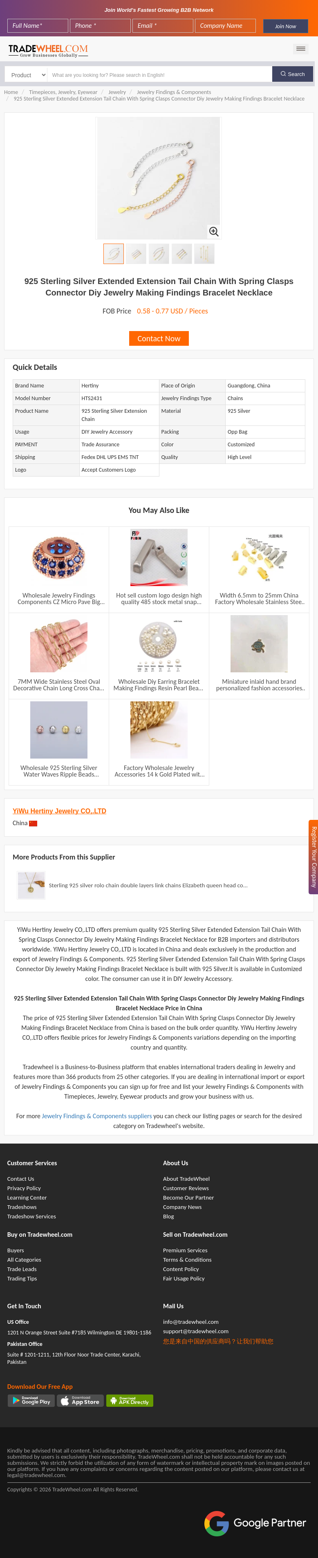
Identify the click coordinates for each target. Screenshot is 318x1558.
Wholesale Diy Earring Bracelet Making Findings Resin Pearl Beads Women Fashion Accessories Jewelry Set (159, 685)
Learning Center (27, 1197)
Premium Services (185, 1250)
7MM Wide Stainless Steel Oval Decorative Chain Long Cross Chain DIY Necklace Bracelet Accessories (58, 685)
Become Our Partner (188, 1197)
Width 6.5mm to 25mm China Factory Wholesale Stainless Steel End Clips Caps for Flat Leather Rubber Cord (259, 598)
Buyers (15, 1250)
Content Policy (181, 1269)
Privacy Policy (24, 1188)
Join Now (285, 26)
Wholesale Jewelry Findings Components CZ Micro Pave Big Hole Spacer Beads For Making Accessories (59, 598)
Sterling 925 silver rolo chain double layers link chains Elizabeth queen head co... (148, 885)
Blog (168, 1216)
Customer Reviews (186, 1188)
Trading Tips (22, 1278)
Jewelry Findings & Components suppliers (98, 1116)
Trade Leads (22, 1269)
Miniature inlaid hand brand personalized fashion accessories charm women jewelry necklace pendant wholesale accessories (259, 685)
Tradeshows (22, 1207)
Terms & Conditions (187, 1259)
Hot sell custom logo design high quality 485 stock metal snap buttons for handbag (159, 598)
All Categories (24, 1259)
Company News (182, 1207)
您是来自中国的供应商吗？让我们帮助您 (218, 1342)
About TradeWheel (186, 1178)
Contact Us (20, 1178)
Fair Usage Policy (184, 1278)
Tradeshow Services (31, 1216)
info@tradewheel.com (191, 1321)
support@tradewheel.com (195, 1331)
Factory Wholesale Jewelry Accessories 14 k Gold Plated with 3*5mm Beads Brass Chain (158, 771)
